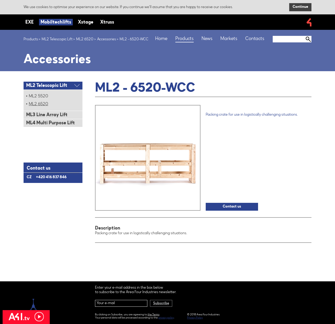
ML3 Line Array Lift (47, 115)
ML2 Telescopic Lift (57, 39)
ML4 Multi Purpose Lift (50, 123)
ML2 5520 (38, 96)
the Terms (153, 315)
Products (31, 39)
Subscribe (161, 303)
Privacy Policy (195, 318)
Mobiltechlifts (56, 22)
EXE (29, 22)
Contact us (232, 207)
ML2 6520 (84, 39)
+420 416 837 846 (51, 177)
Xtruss (107, 22)
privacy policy (166, 318)
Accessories (106, 39)
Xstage (85, 22)
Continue (300, 7)
